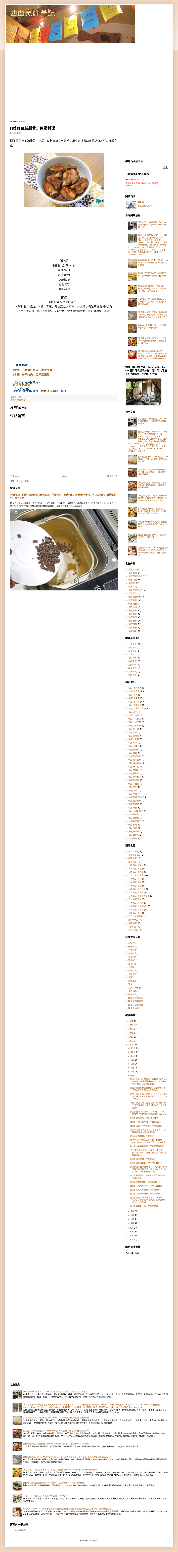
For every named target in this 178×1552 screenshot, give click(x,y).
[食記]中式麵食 (134, 725)
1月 (133, 1223)
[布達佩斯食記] (134, 855)
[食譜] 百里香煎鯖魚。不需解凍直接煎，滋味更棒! (45, 1496)
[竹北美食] (132, 654)
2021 (131, 1033)
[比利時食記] (133, 920)
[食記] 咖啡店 (134, 691)
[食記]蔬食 (132, 808)
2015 (131, 1236)
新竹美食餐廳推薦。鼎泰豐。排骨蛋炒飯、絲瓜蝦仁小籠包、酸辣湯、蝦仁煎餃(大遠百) (148, 1152)
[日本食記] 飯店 (135, 913)
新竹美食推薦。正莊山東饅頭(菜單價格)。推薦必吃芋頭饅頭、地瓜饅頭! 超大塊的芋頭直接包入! (152, 314)
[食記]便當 (132, 732)
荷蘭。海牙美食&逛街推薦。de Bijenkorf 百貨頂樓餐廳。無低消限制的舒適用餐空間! (148, 1105)
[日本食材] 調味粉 (136, 865)
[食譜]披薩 (132, 573)
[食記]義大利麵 (134, 801)
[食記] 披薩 (133, 695)
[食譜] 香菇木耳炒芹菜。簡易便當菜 (146, 1126)
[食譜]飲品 (132, 617)
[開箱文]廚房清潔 (135, 1001)
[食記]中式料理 (134, 719)
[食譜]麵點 (132, 628)
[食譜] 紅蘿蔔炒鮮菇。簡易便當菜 (145, 1190)
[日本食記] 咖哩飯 (136, 872)
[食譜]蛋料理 (133, 604)
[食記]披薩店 (133, 749)
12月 (133, 1048)
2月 (133, 1219)
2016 (131, 1232)
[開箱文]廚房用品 (135, 1005)
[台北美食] (132, 644)
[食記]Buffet (133, 712)
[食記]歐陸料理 (134, 777)
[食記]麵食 (132, 838)
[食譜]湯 (131, 583)
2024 (131, 1021)
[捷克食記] (132, 862)
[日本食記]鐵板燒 (135, 916)
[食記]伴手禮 (133, 729)
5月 (133, 1076)
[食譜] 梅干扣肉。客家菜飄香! (32, 374)
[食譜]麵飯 (132, 624)
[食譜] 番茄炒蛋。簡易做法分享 (144, 1118)
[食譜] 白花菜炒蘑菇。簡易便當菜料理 (147, 1146)
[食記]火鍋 (132, 790)
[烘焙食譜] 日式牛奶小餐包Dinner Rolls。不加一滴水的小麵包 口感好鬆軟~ (153, 262)
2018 (131, 1045)
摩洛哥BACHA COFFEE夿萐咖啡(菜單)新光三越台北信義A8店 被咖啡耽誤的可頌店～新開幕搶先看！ (68, 1509)
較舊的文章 (112, 476)
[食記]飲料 (132, 828)
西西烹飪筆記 (32, 13)
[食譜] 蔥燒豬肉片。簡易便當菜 (144, 1206)
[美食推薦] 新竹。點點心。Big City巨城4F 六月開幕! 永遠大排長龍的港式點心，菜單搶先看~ (148, 1096)
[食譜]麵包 (132, 621)
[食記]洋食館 (133, 784)
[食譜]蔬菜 (132, 600)
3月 (133, 1215)
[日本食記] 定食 (135, 882)
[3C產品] (132, 943)
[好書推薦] (132, 950)
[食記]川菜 (132, 743)
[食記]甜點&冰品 (135, 797)
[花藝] (130, 977)
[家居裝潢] (132, 957)
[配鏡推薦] (132, 994)
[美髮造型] (132, 974)
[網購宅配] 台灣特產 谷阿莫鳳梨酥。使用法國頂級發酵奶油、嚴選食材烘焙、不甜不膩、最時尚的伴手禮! (148, 1169)
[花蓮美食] (132, 668)
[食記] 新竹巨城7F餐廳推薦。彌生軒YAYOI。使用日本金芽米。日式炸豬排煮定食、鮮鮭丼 (148, 1199)
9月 (133, 1060)
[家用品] (131, 960)
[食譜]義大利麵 (134, 597)
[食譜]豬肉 (21, 400)
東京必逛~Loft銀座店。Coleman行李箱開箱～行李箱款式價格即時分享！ (152, 224)
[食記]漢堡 (132, 787)
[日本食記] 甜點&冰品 (137, 906)
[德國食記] (132, 858)
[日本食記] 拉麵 (135, 886)
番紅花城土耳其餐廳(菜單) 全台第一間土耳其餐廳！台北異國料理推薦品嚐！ (152, 301)
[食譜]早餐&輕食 (135, 576)
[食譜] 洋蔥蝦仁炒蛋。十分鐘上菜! (145, 1122)
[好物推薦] (132, 953)
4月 (133, 1211)
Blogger (93, 1540)
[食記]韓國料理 (134, 821)
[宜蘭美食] (132, 665)
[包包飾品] (132, 946)
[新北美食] (132, 651)
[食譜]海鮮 (132, 580)
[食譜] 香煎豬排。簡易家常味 (143, 1159)
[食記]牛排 (132, 794)
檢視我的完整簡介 (146, 206)
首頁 (64, 476)
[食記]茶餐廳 (133, 804)
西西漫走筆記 (21, 384)
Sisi (142, 202)
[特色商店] (132, 970)
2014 (131, 1240)
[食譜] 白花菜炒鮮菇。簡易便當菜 (145, 1193)
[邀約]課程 (132, 991)
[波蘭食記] (132, 923)
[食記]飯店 (132, 825)
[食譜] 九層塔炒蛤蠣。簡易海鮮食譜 (146, 1186)
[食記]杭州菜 (133, 773)
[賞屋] (130, 984)
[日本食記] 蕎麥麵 (136, 909)
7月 (133, 1068)
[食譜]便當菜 (133, 569)
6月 (133, 1072)
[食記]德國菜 (133, 746)
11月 (133, 1052)
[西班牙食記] (133, 930)
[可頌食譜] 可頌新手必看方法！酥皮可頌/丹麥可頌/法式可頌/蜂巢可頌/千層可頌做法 (152, 288)
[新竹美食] (132, 648)
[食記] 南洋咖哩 (135, 688)
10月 (133, 1056)
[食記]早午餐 (133, 767)
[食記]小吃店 (133, 739)
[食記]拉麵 (132, 753)
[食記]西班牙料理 (135, 811)
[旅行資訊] (132, 964)
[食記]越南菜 (133, 814)
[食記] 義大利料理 (136, 708)
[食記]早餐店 (133, 770)
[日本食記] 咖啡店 (136, 875)
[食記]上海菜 (133, 715)
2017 (131, 1228)
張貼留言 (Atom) (24, 481)
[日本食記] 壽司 (135, 879)
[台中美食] (132, 658)
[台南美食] (132, 671)
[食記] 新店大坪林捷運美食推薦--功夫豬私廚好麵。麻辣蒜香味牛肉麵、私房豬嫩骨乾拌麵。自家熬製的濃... (148, 1081)
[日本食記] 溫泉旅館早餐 (139, 896)
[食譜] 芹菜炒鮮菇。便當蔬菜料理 (145, 1182)
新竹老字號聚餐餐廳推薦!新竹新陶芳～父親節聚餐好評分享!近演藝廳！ (152, 524)
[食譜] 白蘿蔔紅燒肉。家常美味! (33, 369)
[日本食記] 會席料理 (137, 889)
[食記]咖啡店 (133, 736)
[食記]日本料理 (134, 763)
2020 (131, 1037)
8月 (133, 1064)
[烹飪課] (131, 967)
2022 (131, 1029)
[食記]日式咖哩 (134, 756)
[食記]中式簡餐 (134, 722)
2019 (131, 1041)
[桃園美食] (132, 675)
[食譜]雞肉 (132, 614)
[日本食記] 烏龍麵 (136, 903)
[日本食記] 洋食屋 (136, 892)
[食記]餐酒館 (133, 831)
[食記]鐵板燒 (133, 818)
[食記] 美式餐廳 (135, 705)
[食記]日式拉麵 (134, 760)
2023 (131, 1025)
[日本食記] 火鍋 (135, 899)
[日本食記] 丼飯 (135, 869)
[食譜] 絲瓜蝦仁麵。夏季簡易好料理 (146, 1163)
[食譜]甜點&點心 (135, 590)
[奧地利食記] (133, 851)
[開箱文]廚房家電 (135, 998)
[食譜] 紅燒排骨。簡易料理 (142, 1136)
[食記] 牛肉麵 (134, 702)
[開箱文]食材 (133, 1008)
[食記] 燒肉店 (134, 698)
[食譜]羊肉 (132, 593)
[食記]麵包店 (133, 835)
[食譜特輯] (132, 631)
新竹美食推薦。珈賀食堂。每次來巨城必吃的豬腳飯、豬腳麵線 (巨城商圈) (152, 340)
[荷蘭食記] (132, 927)
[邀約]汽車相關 (134, 988)
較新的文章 (16, 476)
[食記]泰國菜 (133, 780)
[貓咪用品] (132, 981)
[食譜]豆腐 (132, 607)
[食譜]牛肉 (132, 587)
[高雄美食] (132, 661)
